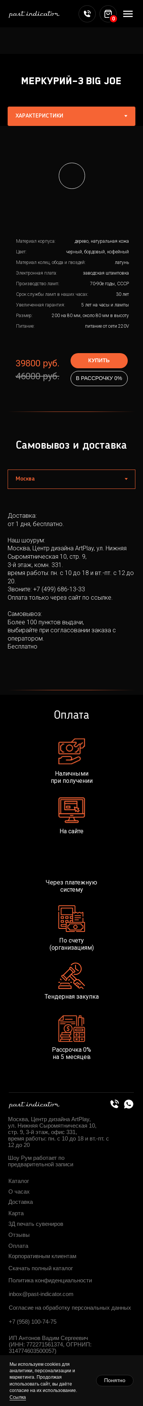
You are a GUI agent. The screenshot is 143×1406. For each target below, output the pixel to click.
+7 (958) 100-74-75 (32, 1321)
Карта (16, 1213)
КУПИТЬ (98, 360)
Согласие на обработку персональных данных (70, 1307)
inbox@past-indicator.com (41, 1294)
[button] (72, 176)
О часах (19, 1191)
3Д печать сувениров (35, 1224)
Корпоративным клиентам (42, 1256)
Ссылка (18, 1397)
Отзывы (19, 1235)
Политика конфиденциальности (50, 1280)
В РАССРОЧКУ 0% (99, 378)
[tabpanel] (71, 266)
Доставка (20, 1202)
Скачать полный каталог (40, 1268)
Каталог (18, 1181)
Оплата (18, 1246)
